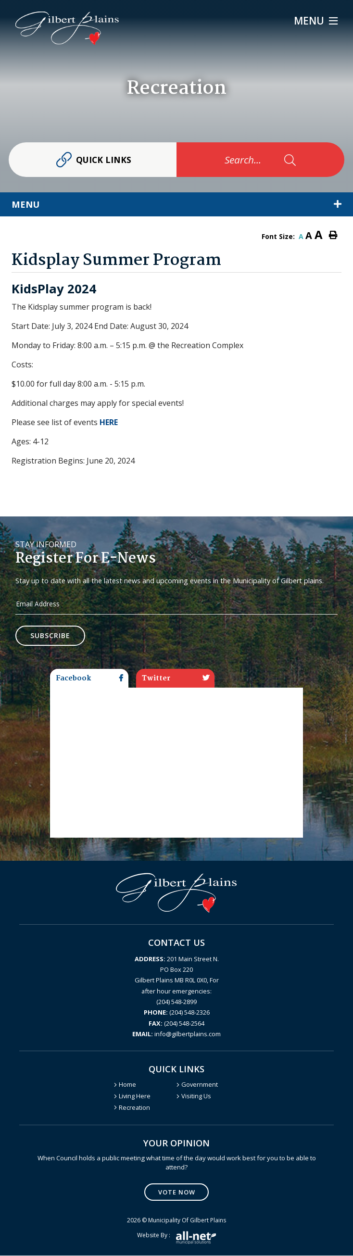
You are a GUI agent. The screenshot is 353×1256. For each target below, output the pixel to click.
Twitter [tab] (175, 679)
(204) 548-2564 (176, 1023)
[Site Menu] (176, 204)
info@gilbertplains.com (176, 1034)
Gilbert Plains (67, 28)
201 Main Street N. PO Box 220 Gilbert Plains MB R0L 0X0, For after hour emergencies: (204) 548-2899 (177, 980)
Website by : (176, 1237)
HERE (109, 422)
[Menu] (315, 20)
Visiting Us (196, 1096)
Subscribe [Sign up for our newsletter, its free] (51, 636)
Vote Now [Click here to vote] (176, 1192)
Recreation (134, 1107)
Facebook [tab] (89, 679)
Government (199, 1084)
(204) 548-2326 (177, 1012)
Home (127, 1084)
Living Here (135, 1096)
